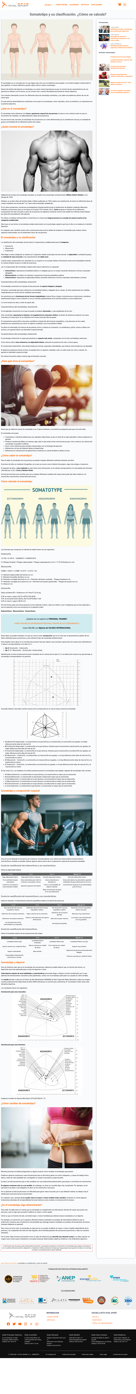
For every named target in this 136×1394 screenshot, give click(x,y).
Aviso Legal (103, 1354)
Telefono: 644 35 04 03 (54, 1345)
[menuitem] (49, 5)
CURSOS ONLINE (52, 1317)
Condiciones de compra (120, 1354)
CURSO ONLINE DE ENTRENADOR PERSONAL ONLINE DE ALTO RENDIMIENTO (46, 623)
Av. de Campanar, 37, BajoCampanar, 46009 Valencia (10, 1338)
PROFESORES (97, 1320)
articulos (14, 1263)
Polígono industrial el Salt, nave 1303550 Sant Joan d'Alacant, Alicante (56, 1340)
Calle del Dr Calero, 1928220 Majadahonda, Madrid (77, 1338)
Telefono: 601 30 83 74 (9, 1341)
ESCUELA (95, 1317)
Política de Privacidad (68, 1354)
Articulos (85, 5)
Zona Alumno (96, 5)
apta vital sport (5, 1263)
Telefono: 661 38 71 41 (121, 1341)
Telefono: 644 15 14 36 (31, 1343)
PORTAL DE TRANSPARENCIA (102, 1323)
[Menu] (119, 5)
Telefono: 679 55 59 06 (98, 1343)
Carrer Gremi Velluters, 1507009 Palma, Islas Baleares (122, 1338)
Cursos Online (61, 5)
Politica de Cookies (87, 1354)
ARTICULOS (51, 1320)
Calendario (74, 5)
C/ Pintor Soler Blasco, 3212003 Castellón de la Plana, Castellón (33, 1339)
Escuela (49, 5)
